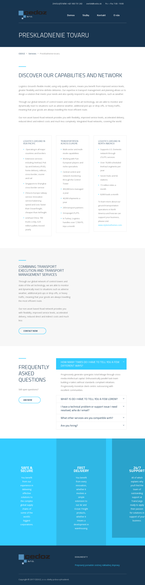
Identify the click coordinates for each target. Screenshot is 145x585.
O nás (117, 15)
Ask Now (27, 400)
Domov (71, 15)
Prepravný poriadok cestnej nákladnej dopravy (97, 565)
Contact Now (30, 331)
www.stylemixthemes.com (110, 225)
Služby (85, 15)
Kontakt (101, 15)
